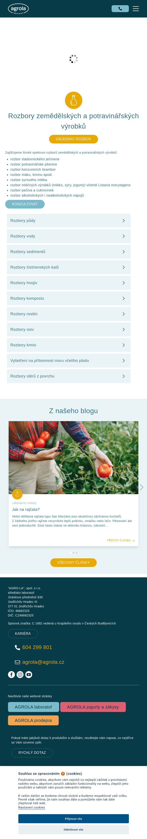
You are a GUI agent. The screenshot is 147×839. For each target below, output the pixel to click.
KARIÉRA (23, 633)
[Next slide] (141, 487)
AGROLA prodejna (33, 720)
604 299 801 (33, 647)
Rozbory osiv (68, 329)
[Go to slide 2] (73, 553)
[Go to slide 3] (76, 553)
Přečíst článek (121, 540)
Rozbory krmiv (68, 345)
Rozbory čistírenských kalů (68, 267)
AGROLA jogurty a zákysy (93, 707)
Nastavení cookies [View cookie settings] (31, 807)
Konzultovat (25, 204)
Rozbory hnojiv (68, 282)
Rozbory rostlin (68, 313)
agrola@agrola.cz (40, 662)
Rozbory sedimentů (68, 251)
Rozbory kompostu (68, 298)
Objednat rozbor (73, 139)
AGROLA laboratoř (33, 707)
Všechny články (73, 562)
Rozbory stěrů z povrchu (68, 376)
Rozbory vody (68, 236)
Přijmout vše (73, 818)
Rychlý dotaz (32, 753)
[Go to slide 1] (70, 552)
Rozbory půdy (68, 220)
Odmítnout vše (73, 829)
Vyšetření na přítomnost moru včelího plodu (68, 360)
